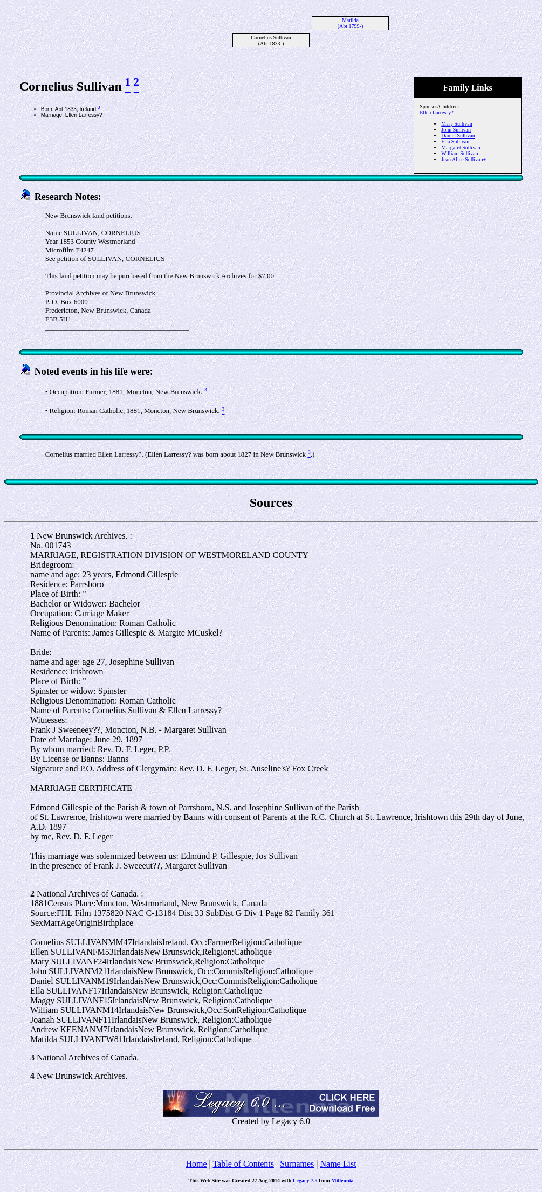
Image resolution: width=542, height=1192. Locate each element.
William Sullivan (459, 153)
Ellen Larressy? (436, 112)
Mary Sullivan (456, 124)
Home (196, 1163)
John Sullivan (456, 130)
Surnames (297, 1163)
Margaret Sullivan (460, 147)
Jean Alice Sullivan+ (463, 159)
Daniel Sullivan (458, 136)
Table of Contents (243, 1163)
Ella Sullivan (455, 141)
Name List (338, 1163)
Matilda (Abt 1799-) (350, 23)
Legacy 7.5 (305, 1180)
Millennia (342, 1180)
